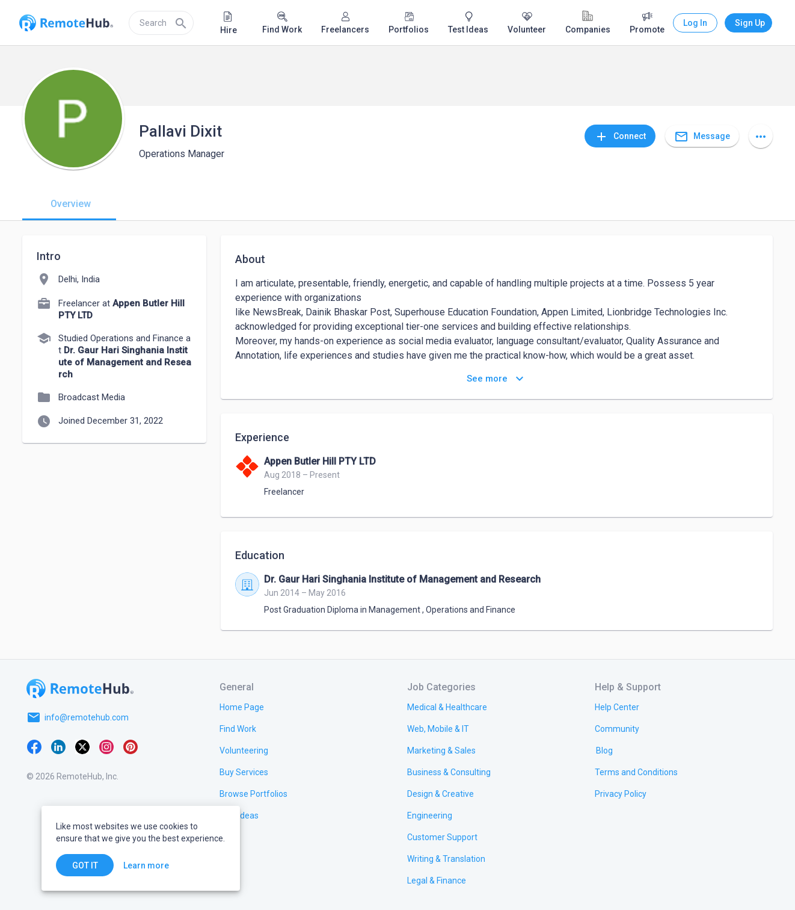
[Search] (181, 23)
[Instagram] (106, 746)
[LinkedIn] (58, 746)
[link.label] (617, 706)
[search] (161, 23)
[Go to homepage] (80, 688)
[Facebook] (34, 746)
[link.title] (242, 706)
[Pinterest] (130, 746)
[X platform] (82, 746)
